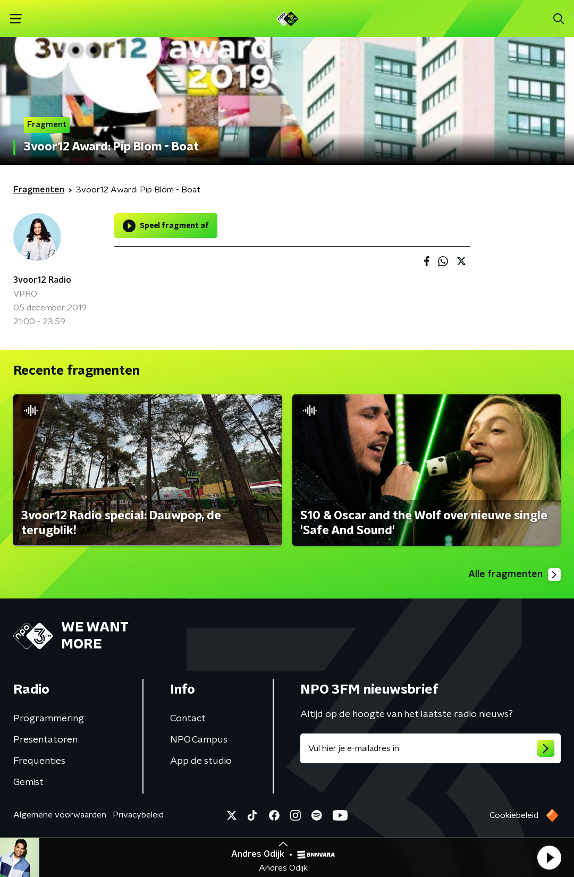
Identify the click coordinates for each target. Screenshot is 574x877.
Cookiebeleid (513, 815)
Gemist (28, 782)
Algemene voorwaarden (59, 815)
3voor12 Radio (42, 280)
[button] (549, 857)
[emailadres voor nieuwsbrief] (430, 748)
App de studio (201, 761)
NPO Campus (198, 740)
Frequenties (39, 761)
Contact (188, 718)
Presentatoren (45, 740)
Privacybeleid (138, 815)
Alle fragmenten (514, 574)
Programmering (48, 718)
